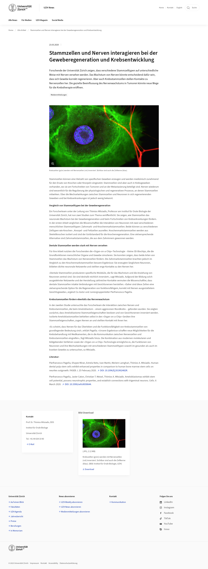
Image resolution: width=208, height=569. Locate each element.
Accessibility (53, 563)
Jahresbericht (17, 516)
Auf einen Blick (17, 502)
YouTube (166, 523)
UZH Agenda (16, 511)
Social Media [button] (57, 20)
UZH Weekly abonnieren (72, 502)
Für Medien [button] (26, 20)
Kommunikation (118, 502)
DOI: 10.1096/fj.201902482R (113, 370)
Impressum (34, 563)
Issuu (164, 529)
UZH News (49, 7)
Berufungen (16, 525)
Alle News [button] (12, 20)
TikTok (165, 518)
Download (89, 469)
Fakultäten (15, 506)
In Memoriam (16, 530)
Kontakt (170, 7)
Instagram (167, 507)
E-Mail (31, 444)
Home (161, 7)
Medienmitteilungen (59, 95)
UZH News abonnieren (71, 506)
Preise (13, 521)
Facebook (167, 513)
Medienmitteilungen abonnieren (75, 511)
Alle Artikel (22, 30)
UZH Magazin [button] (42, 20)
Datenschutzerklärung (68, 563)
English (179, 7)
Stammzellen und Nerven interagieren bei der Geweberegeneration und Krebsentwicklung (65, 30)
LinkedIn (166, 502)
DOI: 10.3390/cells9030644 (78, 384)
